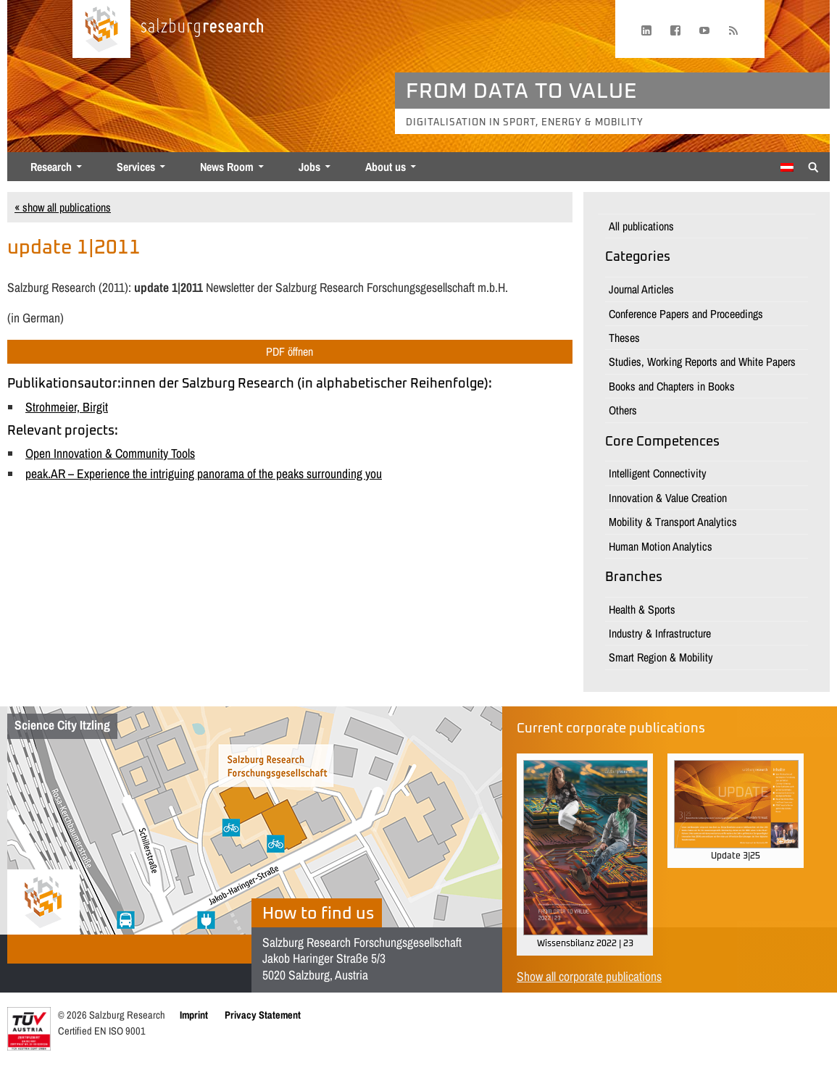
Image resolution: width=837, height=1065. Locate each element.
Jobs (309, 167)
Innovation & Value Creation (668, 498)
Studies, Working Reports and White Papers (702, 361)
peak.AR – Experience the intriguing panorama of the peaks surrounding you (203, 473)
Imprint (194, 1015)
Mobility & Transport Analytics (673, 522)
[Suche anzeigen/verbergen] (813, 166)
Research (51, 167)
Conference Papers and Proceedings (686, 314)
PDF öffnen (289, 351)
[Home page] (101, 29)
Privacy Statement (263, 1015)
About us (385, 167)
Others (623, 410)
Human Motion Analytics (660, 546)
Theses (624, 338)
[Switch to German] (787, 167)
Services (136, 167)
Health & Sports (642, 609)
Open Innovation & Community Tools (110, 453)
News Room (227, 167)
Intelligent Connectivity (658, 473)
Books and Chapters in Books (672, 386)
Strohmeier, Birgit (66, 406)
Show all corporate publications (589, 976)
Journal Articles (641, 289)
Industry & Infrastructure (660, 633)
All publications (641, 226)
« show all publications (62, 207)
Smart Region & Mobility (661, 657)
